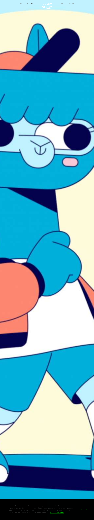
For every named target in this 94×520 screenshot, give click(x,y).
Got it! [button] (84, 509)
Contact (71, 4)
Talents (20, 4)
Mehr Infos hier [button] (57, 513)
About (63, 4)
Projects (29, 4)
